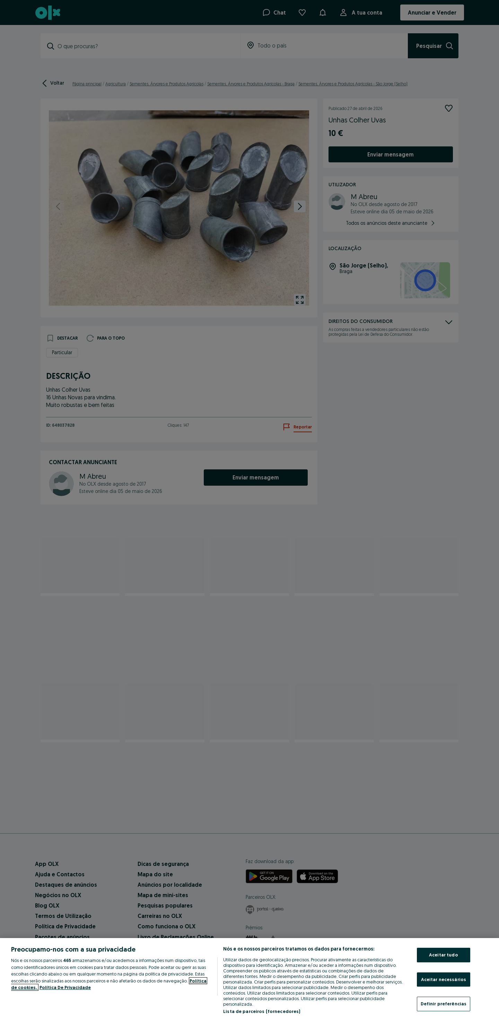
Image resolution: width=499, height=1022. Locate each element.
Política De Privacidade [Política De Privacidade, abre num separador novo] (65, 987)
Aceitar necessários (443, 979)
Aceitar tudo (443, 954)
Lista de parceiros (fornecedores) (261, 1011)
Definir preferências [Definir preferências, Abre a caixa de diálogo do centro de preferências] (444, 1003)
